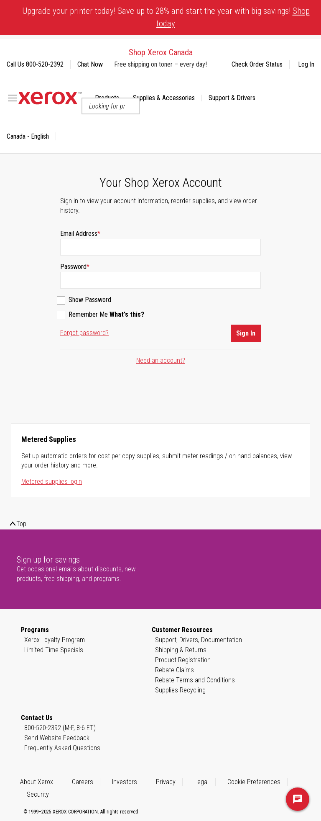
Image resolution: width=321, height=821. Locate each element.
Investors (124, 782)
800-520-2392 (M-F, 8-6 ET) (60, 728)
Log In (306, 64)
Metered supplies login (51, 481)
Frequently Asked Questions (62, 748)
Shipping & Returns (180, 650)
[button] (31, 136)
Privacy (166, 782)
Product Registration (183, 660)
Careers (82, 782)
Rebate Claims (174, 670)
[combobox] (111, 106)
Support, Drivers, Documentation (198, 640)
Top (21, 524)
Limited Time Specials (53, 650)
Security (38, 794)
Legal (201, 782)
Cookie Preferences (253, 782)
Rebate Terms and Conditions (195, 680)
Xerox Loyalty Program (54, 640)
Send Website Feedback (56, 738)
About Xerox (36, 782)
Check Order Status (257, 64)
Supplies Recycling (180, 690)
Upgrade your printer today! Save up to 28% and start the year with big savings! (166, 17)
